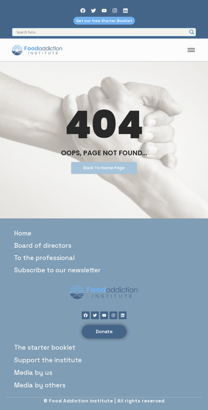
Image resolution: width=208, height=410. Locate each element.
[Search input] (101, 32)
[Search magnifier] (192, 32)
